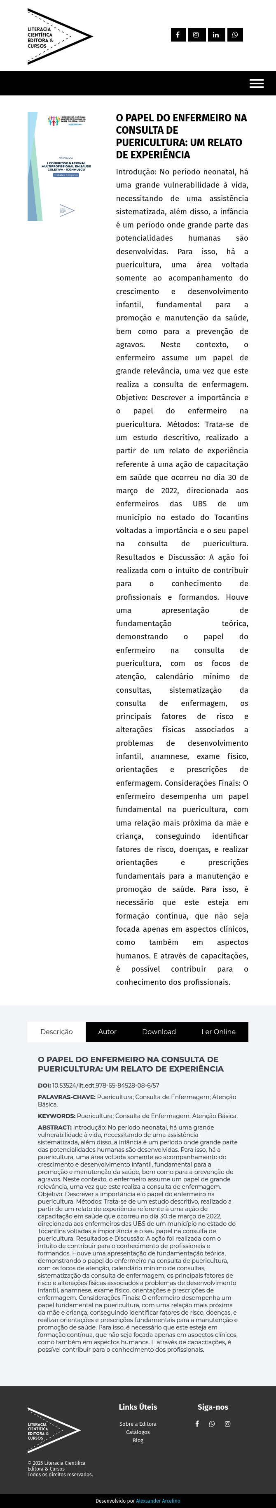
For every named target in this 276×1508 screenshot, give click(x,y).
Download (159, 1032)
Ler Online (218, 1032)
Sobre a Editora (138, 1424)
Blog (138, 1440)
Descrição (56, 1032)
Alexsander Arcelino (158, 1501)
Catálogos (138, 1432)
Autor (107, 1032)
